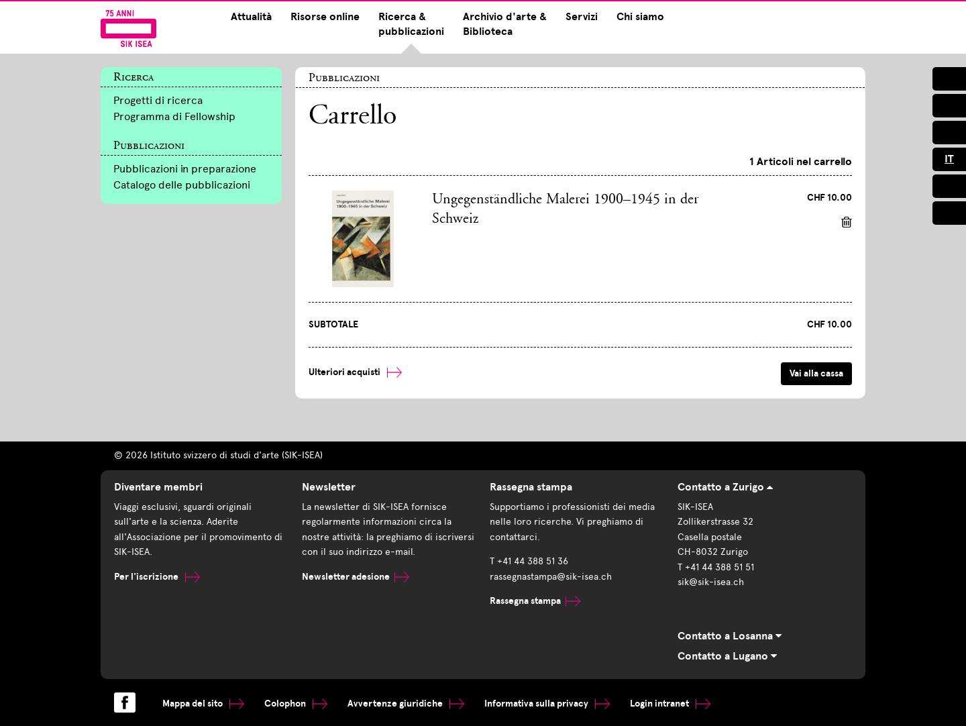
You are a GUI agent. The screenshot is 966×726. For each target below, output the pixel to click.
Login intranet (670, 703)
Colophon (295, 703)
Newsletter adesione (355, 576)
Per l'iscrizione (157, 576)
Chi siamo (640, 16)
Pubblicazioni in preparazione (184, 168)
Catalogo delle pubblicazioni (181, 184)
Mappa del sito (203, 703)
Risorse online (325, 16)
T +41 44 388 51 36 (529, 561)
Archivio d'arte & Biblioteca (505, 24)
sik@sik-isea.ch (711, 582)
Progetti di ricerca (158, 100)
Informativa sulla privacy (547, 703)
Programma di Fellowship (174, 116)
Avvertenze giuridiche (405, 703)
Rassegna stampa (535, 601)
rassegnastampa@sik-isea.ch (551, 576)
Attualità (251, 16)
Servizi (582, 16)
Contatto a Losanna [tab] (730, 636)
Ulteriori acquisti (355, 372)
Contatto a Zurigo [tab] (725, 487)
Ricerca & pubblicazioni (411, 24)
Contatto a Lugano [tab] (727, 656)
